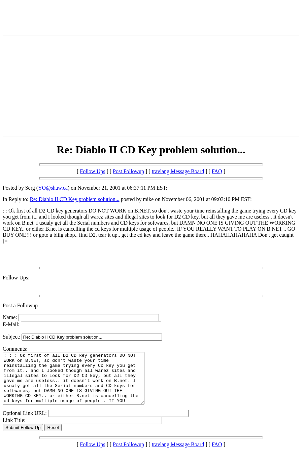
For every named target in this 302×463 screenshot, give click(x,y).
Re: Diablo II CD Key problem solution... (74, 199)
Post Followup (128, 171)
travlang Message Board (178, 171)
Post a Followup (20, 305)
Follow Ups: (16, 277)
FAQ (217, 171)
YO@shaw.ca (53, 188)
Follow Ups (92, 171)
